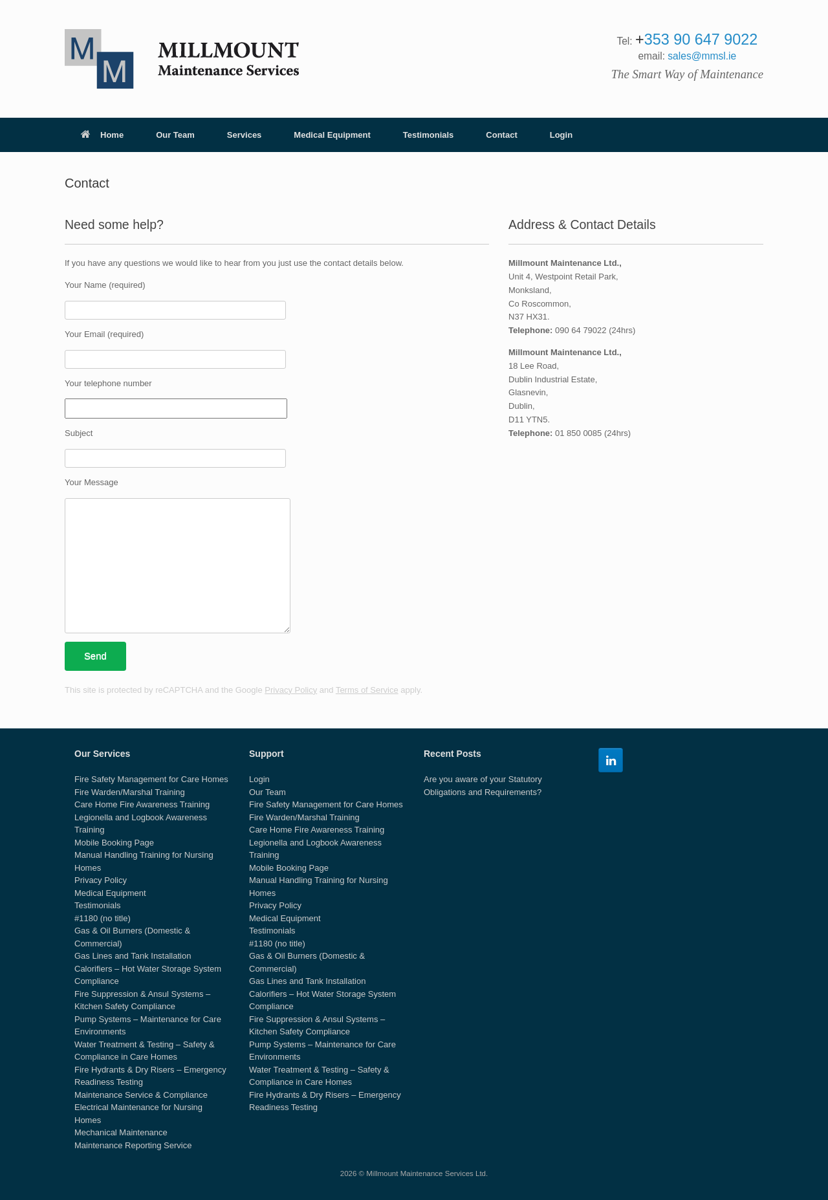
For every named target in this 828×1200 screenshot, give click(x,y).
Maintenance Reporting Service (132, 1145)
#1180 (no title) (102, 918)
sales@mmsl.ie (702, 55)
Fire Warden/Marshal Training (129, 792)
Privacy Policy (291, 690)
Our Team (175, 135)
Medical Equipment (332, 135)
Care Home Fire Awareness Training (142, 804)
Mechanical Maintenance (121, 1132)
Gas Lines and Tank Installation (132, 956)
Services (244, 135)
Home (102, 135)
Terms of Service (367, 690)
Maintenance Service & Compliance (141, 1095)
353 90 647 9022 (701, 39)
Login (561, 135)
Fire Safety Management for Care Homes (151, 779)
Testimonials (428, 135)
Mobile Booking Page (114, 842)
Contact (501, 135)
